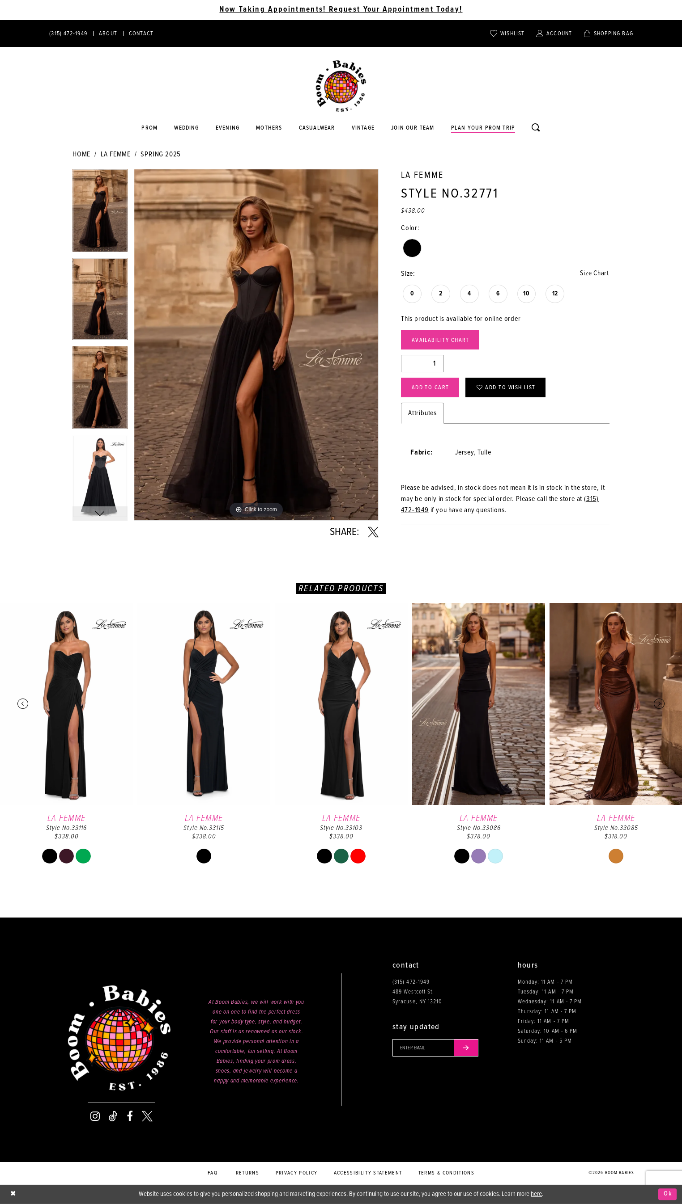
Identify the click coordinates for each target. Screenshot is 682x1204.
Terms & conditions (446, 1173)
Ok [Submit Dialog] (668, 1194)
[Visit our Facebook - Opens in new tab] (130, 1116)
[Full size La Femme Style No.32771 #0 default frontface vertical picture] (256, 344)
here (536, 1194)
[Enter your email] (436, 1048)
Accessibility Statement (368, 1173)
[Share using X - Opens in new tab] (373, 532)
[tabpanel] (100, 213)
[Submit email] (468, 1048)
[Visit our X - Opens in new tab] (147, 1116)
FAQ (212, 1173)
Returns (247, 1173)
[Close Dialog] (13, 1194)
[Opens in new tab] (316, 128)
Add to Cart (431, 389)
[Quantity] (422, 364)
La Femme (116, 154)
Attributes (422, 414)
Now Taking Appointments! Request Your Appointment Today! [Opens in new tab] (340, 10)
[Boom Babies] (341, 86)
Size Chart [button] (594, 273)
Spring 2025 (161, 154)
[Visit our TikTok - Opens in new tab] (113, 1116)
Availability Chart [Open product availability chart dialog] (442, 341)
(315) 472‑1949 (411, 982)
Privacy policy (297, 1173)
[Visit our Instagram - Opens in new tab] (95, 1116)
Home (81, 154)
